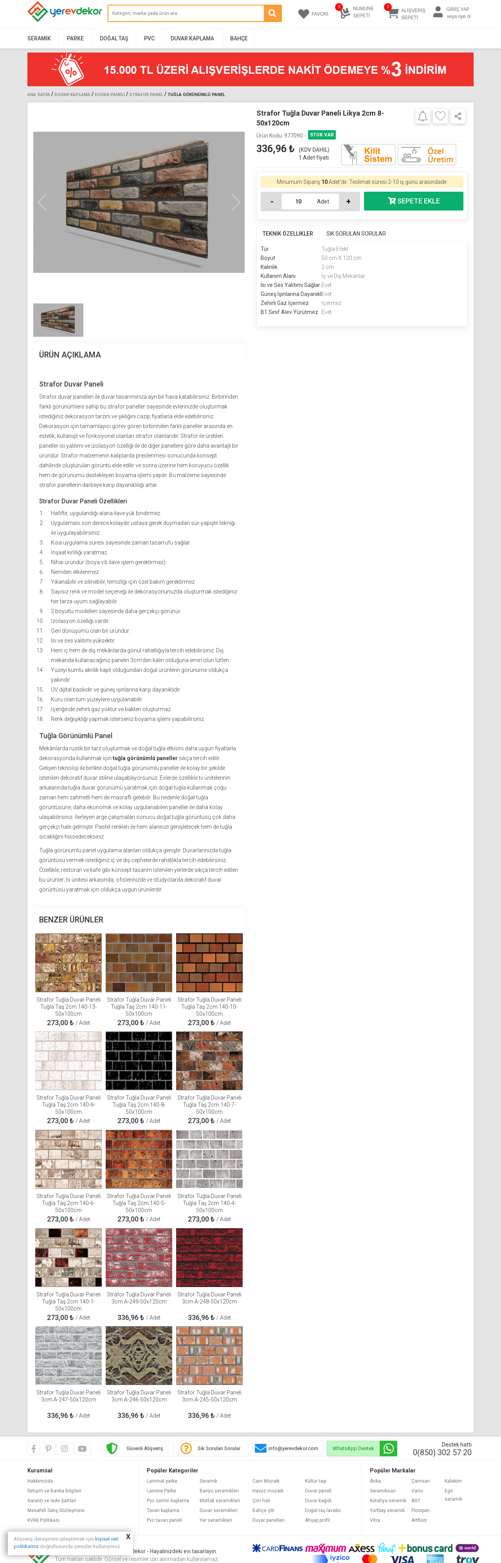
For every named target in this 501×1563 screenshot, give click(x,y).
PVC (149, 38)
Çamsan (420, 1481)
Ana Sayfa (38, 94)
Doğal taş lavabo (323, 1510)
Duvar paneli (318, 1491)
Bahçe (239, 38)
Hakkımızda (40, 1481)
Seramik (39, 38)
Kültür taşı (315, 1481)
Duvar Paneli (110, 94)
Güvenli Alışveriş (144, 1448)
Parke (75, 38)
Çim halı (261, 1500)
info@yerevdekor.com (293, 1448)
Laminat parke (162, 1481)
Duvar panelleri (268, 1520)
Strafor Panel (146, 94)
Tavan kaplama (163, 1510)
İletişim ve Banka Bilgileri (54, 1491)
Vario (417, 1491)
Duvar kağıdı (318, 1500)
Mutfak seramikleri (220, 1500)
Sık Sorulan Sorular (219, 1448)
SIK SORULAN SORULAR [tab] (356, 234)
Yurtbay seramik (387, 1510)
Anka (375, 1481)
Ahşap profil (317, 1520)
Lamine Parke (161, 1491)
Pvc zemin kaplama (168, 1500)
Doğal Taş (114, 38)
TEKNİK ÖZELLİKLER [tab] (288, 234)
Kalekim (453, 1481)
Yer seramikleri (216, 1520)
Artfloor (419, 1520)
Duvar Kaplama (192, 38)
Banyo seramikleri (219, 1491)
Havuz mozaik (267, 1491)
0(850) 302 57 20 (442, 1452)
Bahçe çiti (263, 1510)
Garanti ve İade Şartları (51, 1500)
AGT (415, 1500)
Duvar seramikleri (219, 1510)
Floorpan (420, 1510)
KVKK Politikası (43, 1520)
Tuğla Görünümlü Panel (196, 94)
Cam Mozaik (265, 1481)
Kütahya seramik (388, 1500)
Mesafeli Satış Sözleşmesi (56, 1510)
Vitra (375, 1520)
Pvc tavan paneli (164, 1520)
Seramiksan (383, 1491)
